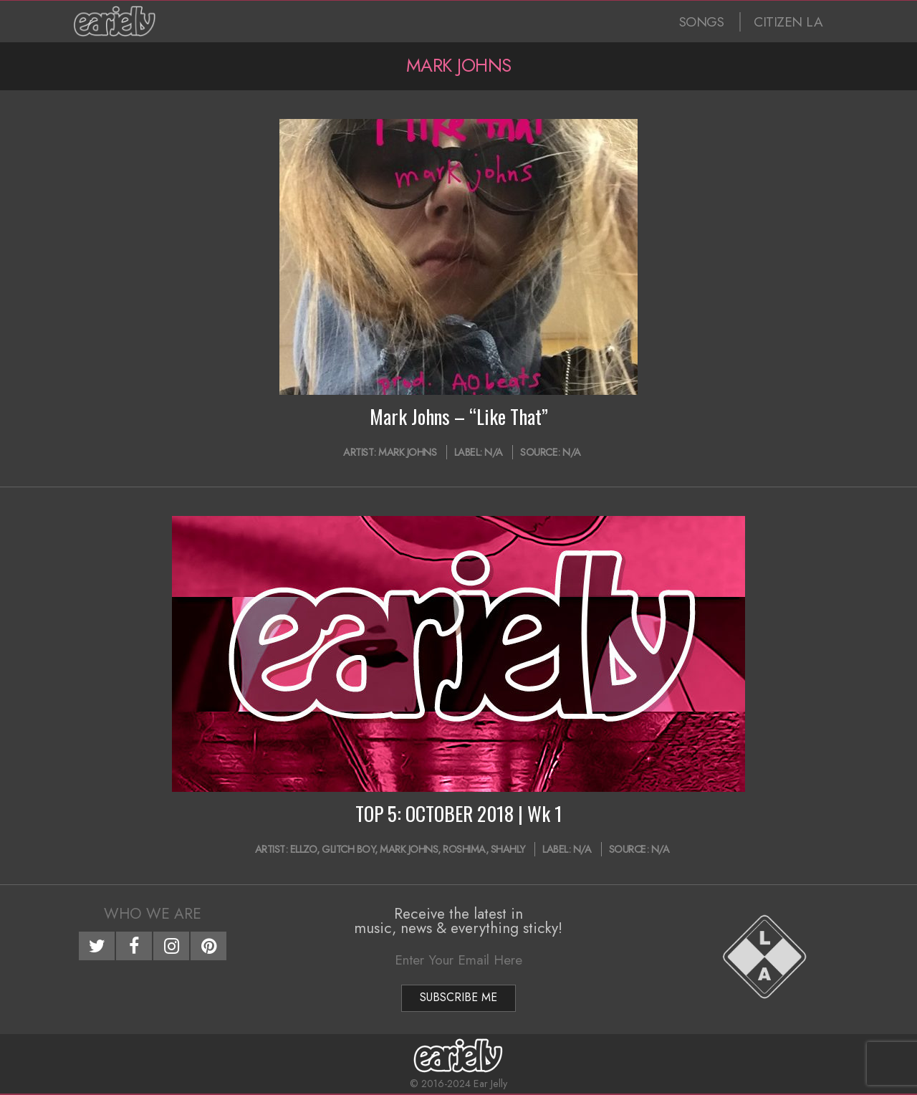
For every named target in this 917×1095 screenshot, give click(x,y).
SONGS (701, 22)
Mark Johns (407, 452)
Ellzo (303, 849)
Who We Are (152, 913)
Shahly (508, 849)
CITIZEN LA (788, 22)
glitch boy (348, 849)
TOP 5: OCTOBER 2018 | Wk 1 (458, 813)
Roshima (464, 849)
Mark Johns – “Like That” (459, 416)
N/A (493, 452)
